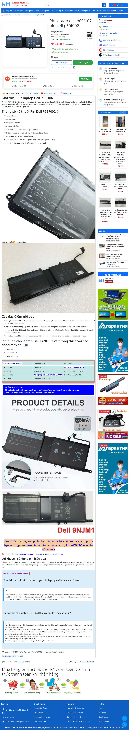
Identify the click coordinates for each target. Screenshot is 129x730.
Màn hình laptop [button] (71, 11)
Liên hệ (120, 11)
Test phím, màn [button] (109, 11)
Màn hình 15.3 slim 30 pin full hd (105, 130)
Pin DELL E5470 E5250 (106, 186)
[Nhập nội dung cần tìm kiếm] (73, 5)
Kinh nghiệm (85, 11)
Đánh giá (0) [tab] (66, 93)
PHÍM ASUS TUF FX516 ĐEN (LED (120, 130)
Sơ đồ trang (103, 717)
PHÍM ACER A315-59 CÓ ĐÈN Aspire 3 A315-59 (120, 212)
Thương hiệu (104, 721)
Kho (93, 11)
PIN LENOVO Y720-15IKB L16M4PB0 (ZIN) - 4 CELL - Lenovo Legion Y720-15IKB (120, 158)
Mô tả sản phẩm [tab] (11, 93)
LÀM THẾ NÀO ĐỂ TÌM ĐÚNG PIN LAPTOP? (115, 263)
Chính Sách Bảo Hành (75, 717)
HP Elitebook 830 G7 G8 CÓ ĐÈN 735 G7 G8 (120, 187)
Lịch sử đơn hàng (40, 712)
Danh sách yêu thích (42, 717)
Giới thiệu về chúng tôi (75, 708)
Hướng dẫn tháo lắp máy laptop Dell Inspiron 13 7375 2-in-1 (115, 246)
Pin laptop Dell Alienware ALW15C (48, 375)
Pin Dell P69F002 (26, 554)
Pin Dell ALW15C (42, 554)
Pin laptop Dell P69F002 (74, 367)
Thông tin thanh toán (75, 712)
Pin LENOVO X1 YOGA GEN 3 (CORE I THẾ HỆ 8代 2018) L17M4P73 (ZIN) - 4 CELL (105, 214)
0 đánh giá (67, 67)
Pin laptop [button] (18, 11)
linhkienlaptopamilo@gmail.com (17, 722)
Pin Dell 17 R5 (57, 554)
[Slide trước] (121, 112)
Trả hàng (102, 712)
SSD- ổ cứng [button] (57, 11)
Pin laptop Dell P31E (23, 662)
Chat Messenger (109, 45)
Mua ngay (83, 62)
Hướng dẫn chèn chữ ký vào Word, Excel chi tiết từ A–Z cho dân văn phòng (115, 237)
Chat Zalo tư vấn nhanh (112, 40)
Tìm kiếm (17, 15)
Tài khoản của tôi (40, 708)
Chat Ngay (85, 79)
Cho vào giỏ (61, 62)
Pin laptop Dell (38, 15)
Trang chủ (7, 15)
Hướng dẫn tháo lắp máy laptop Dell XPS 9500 (114, 255)
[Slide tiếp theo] (124, 112)
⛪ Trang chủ (7, 11)
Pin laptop (27, 15)
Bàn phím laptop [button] (42, 11)
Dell (61, 32)
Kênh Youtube (108, 50)
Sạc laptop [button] (29, 11)
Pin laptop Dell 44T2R (87, 662)
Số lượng (54, 57)
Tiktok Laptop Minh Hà (111, 55)
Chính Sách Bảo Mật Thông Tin (78, 721)
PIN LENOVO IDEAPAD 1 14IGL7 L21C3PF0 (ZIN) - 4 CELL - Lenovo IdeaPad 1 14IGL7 (105, 157)
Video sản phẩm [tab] (48, 93)
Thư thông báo (40, 721)
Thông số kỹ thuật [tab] (30, 93)
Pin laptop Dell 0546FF (12, 363)
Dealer (98, 11)
